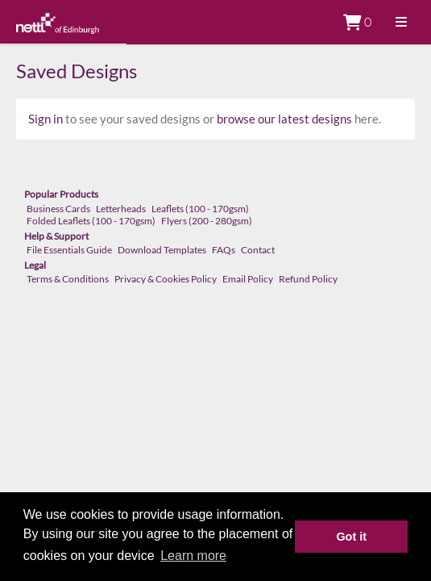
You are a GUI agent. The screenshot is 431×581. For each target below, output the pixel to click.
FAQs (223, 250)
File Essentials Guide (69, 250)
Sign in (45, 118)
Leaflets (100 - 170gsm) (200, 209)
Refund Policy (308, 279)
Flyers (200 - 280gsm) (206, 221)
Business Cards (58, 209)
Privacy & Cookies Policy (165, 279)
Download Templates (162, 250)
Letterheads (121, 209)
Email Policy (247, 279)
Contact (258, 250)
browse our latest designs (284, 118)
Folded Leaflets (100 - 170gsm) (91, 221)
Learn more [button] (193, 555)
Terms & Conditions (68, 279)
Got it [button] (351, 536)
